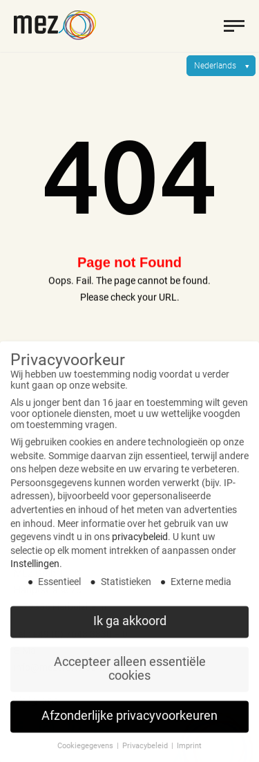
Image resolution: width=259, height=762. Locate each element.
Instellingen (34, 572)
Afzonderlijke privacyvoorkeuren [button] (129, 725)
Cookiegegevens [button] (86, 754)
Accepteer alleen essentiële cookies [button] (130, 677)
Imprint (189, 754)
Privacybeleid (146, 754)
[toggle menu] (234, 25)
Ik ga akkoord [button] (129, 630)
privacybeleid (140, 545)
